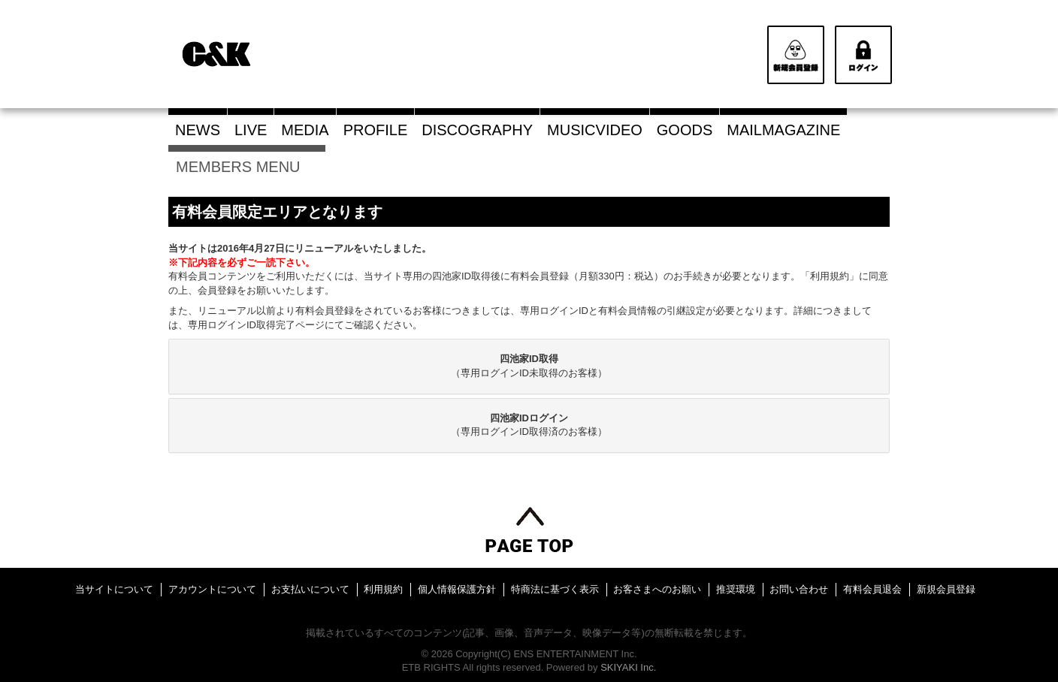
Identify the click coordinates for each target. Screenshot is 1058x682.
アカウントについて (212, 589)
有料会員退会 (872, 589)
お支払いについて (310, 589)
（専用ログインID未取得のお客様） (529, 366)
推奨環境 (735, 589)
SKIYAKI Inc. (628, 667)
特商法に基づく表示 (555, 589)
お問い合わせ (798, 589)
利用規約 (383, 589)
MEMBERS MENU (247, 166)
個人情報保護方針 (457, 589)
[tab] (529, 366)
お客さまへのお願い (657, 589)
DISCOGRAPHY (477, 130)
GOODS (684, 130)
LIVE (250, 130)
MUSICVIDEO (594, 130)
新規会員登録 (946, 589)
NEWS (197, 130)
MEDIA (304, 130)
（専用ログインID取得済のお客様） (529, 425)
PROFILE (375, 130)
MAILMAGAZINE (783, 130)
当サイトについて (114, 589)
